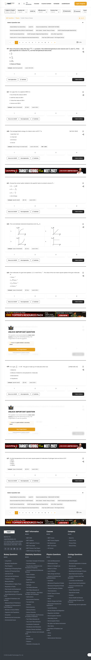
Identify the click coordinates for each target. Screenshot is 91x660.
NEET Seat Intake (30, 545)
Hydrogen (28, 585)
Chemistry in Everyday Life (33, 644)
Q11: (8, 183)
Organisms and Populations (12, 612)
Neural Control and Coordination (77, 583)
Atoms (49, 633)
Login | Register (80, 3)
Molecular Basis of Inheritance (13, 603)
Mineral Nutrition (9, 581)
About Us (71, 538)
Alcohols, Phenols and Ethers (33, 629)
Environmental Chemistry (32, 599)
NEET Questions (10, 18)
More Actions (78, 79)
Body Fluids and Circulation (76, 573)
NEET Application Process (33, 543)
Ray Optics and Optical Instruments (57, 623)
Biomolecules (29, 639)
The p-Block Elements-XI (32, 590)
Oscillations (51, 596)
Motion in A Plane (52, 568)
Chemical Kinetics (30, 609)
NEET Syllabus (30, 540)
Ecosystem (8, 615)
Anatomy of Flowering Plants (12, 571)
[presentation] (31, 48)
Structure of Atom (31, 563)
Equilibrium (29, 579)
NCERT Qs (32, 11)
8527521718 (7, 537)
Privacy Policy (72, 543)
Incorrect (77, 11)
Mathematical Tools (53, 563)
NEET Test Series (52, 545)
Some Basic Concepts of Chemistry (35, 561)
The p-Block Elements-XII (32, 619)
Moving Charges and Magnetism (56, 610)
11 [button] (48, 42)
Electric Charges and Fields (55, 601)
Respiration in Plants (10, 586)
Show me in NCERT (12, 119)
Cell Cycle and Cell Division (12, 576)
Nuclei (49, 635)
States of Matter (30, 574)
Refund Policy (72, 545)
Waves (49, 598)
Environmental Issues (10, 620)
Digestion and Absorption (75, 568)
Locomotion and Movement (76, 580)
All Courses (50, 548)
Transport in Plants (10, 579)
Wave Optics (51, 626)
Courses (36, 3)
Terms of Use (72, 540)
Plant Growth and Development (13, 589)
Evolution (71, 595)
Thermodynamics (30, 577)
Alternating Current (52, 618)
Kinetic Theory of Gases (54, 593)
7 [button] (35, 42)
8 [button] (38, 42)
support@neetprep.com (10, 539)
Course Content (46, 3)
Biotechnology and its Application (77, 604)
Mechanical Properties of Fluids (56, 585)
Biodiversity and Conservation (12, 617)
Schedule (56, 3)
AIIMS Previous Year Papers (33, 551)
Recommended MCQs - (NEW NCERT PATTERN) (47, 27)
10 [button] (45, 42)
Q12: (8, 224)
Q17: (8, 458)
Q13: (8, 273)
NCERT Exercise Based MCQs (17, 34)
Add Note (23, 79)
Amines (28, 636)
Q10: (8, 131)
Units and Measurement (54, 561)
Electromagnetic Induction (54, 615)
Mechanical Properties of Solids (56, 583)
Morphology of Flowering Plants (13, 568)
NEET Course (51, 538)
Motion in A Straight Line (54, 566)
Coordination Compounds (32, 624)
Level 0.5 (31, 27)
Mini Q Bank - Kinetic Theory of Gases (45, 30)
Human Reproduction (74, 590)
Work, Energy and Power (54, 573)
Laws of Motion (52, 571)
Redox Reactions (30, 582)
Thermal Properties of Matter (55, 588)
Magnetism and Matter (53, 613)
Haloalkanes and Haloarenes (33, 627)
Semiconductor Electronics (54, 638)
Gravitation (50, 580)
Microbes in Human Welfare (12, 609)
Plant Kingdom (8, 566)
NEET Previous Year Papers (33, 548)
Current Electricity (52, 608)
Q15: (8, 366)
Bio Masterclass (52, 543)
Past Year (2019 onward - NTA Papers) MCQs (53, 37)
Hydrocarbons (29, 597)
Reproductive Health (74, 592)
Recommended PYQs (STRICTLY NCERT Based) (21, 30)
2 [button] (19, 42)
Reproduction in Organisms (12, 591)
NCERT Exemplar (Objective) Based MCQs (37, 34)
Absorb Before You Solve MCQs (17, 27)
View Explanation (12, 79)
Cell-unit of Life (9, 573)
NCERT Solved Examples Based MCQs (67, 30)
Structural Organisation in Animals (77, 563)
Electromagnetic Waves (54, 621)
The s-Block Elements (31, 587)
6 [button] (32, 42)
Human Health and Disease (76, 597)
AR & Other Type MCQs (56, 34)
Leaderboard (66, 3)
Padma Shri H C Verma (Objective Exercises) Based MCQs (24, 37)
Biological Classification (11, 563)
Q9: (8, 92)
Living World (8, 561)
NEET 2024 (29, 538)
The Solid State (30, 602)
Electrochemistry (30, 607)
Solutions (28, 604)
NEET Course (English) (53, 540)
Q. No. (79, 42)
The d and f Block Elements (33, 621)
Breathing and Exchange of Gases (77, 571)
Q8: (8, 49)
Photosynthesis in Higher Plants (13, 584)
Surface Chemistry (31, 612)
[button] (51, 42)
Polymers (28, 641)
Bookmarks (67, 11)
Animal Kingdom (73, 561)
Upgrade (81, 18)
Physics (17, 18)
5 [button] (29, 42)
